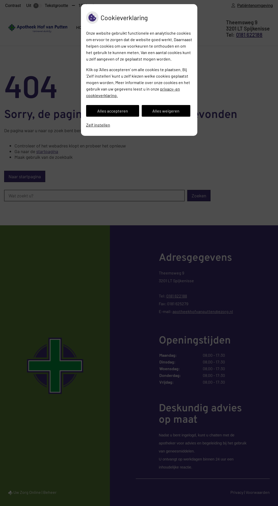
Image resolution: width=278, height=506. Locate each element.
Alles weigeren (165, 110)
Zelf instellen (98, 124)
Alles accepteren (112, 110)
